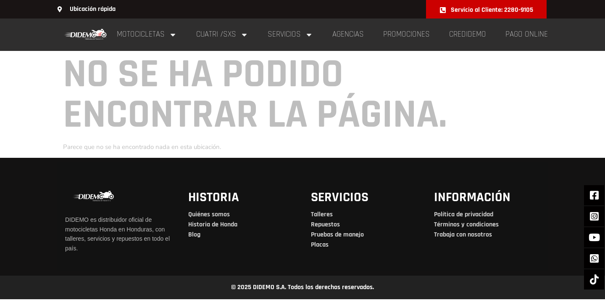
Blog (194, 234)
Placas (320, 244)
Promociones (406, 34)
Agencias (348, 34)
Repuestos (325, 224)
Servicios (290, 35)
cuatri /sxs (222, 35)
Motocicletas (147, 35)
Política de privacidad (463, 214)
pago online (526, 34)
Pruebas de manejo (337, 234)
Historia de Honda (212, 224)
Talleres (322, 214)
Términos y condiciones (466, 224)
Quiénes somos (209, 214)
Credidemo (467, 34)
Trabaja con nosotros (463, 234)
